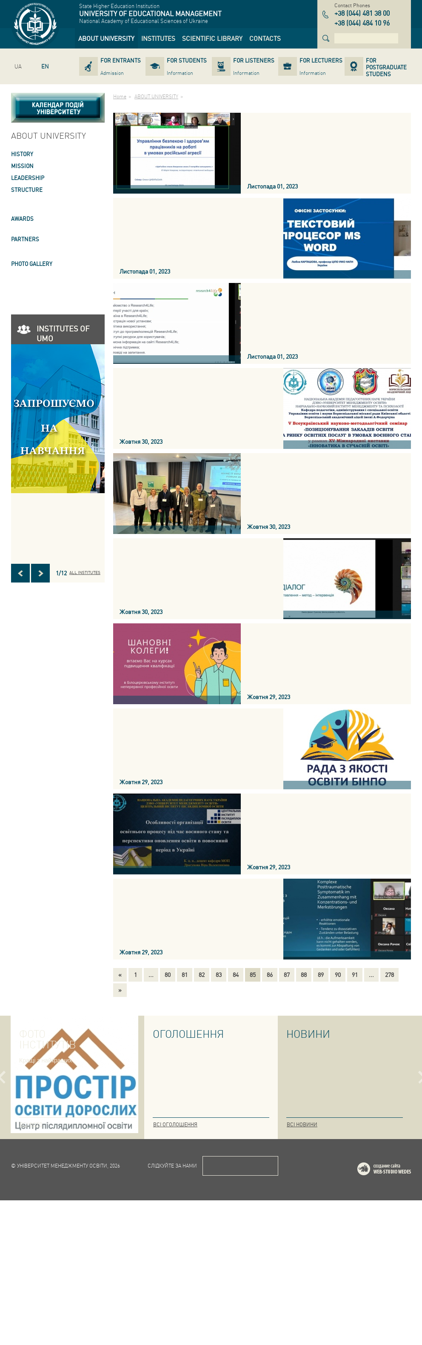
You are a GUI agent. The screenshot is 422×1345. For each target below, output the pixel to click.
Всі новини (302, 1124)
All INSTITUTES (84, 572)
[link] (106, 38)
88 (304, 974)
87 (287, 974)
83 (219, 974)
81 (185, 974)
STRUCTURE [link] (27, 189)
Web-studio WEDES (395, 1315)
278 (389, 974)
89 (321, 974)
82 (202, 974)
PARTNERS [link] (25, 239)
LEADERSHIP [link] (27, 177)
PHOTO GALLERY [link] (31, 263)
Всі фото (31, 1124)
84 (236, 974)
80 (168, 974)
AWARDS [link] (22, 218)
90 (338, 974)
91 (355, 974)
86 (270, 974)
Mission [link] (22, 165)
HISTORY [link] (22, 153)
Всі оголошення (175, 1124)
